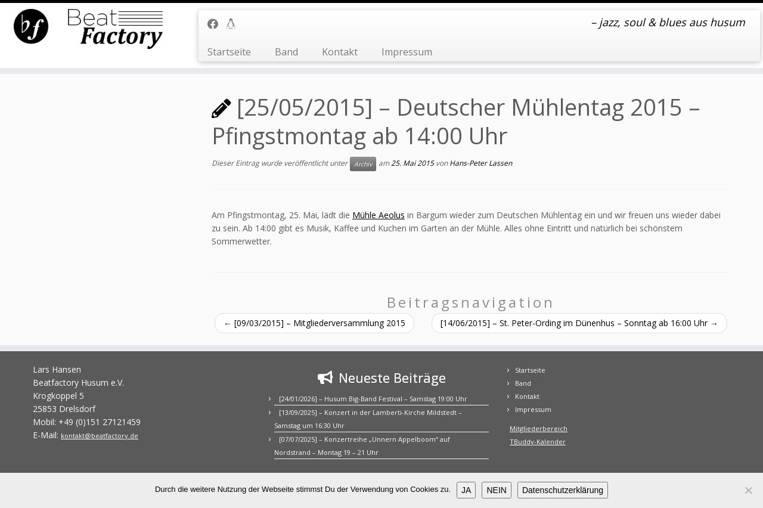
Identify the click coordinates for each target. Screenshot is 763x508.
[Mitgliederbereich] (234, 24)
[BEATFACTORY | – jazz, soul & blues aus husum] (88, 30)
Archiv (363, 164)
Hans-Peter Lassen (480, 163)
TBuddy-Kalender (538, 441)
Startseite (229, 51)
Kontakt (340, 51)
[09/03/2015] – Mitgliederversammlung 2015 (314, 323)
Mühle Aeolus (378, 215)
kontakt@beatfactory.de (99, 435)
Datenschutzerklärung (562, 490)
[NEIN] (748, 490)
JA (466, 490)
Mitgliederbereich (538, 428)
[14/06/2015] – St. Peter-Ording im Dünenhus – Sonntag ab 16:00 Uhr (579, 323)
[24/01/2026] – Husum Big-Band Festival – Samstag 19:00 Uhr (373, 398)
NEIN (496, 490)
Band (286, 51)
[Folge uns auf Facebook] (216, 24)
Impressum (407, 51)
